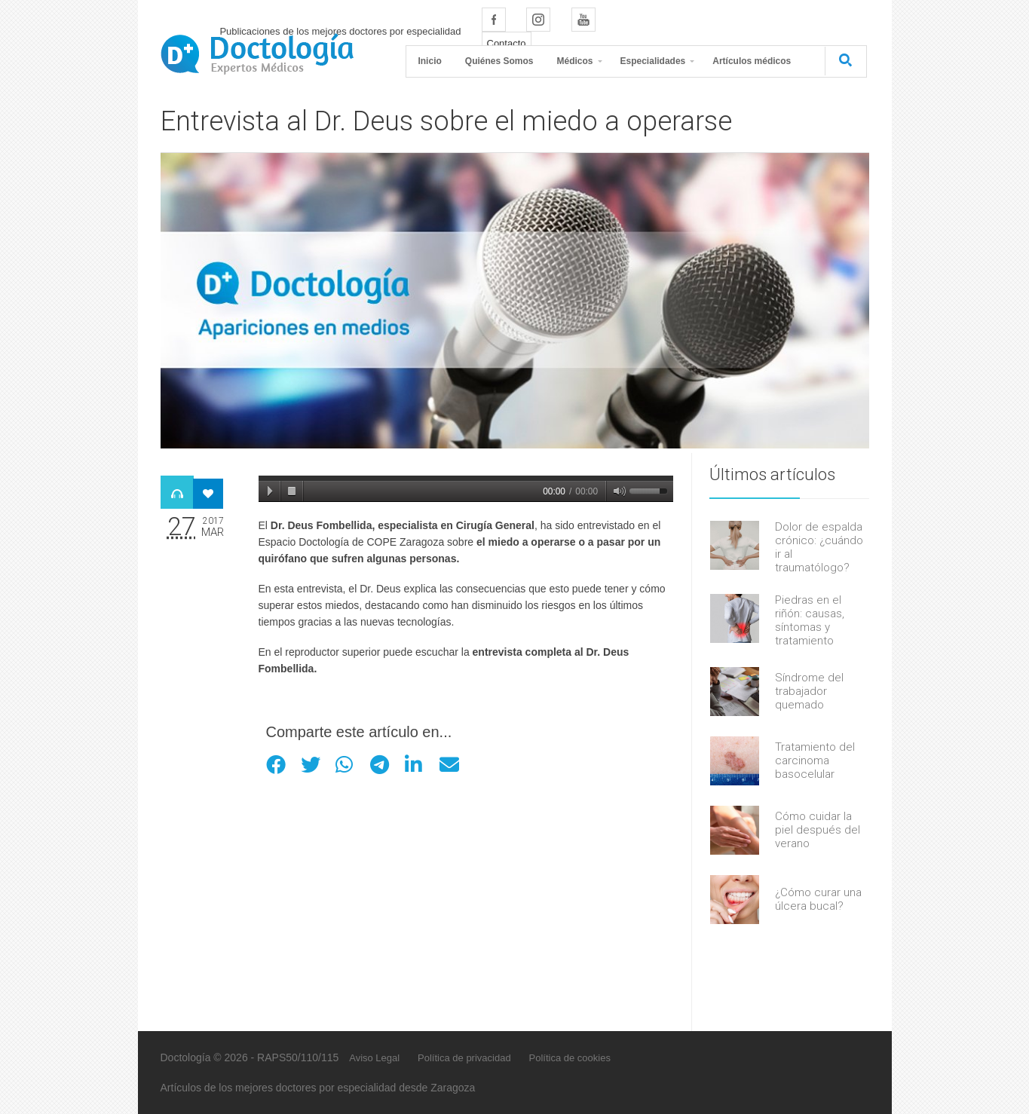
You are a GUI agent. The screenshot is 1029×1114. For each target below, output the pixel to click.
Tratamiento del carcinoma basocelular (815, 760)
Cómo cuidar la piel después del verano (817, 829)
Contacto (506, 43)
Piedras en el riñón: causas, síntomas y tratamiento (809, 620)
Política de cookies (570, 1058)
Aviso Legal (374, 1058)
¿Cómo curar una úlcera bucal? (818, 899)
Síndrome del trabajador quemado (809, 691)
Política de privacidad (464, 1058)
